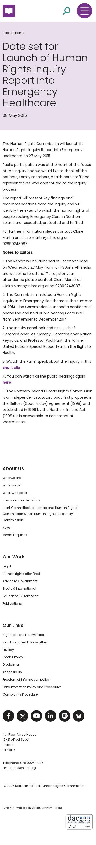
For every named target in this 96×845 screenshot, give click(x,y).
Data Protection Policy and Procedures (32, 687)
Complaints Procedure (20, 694)
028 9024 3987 (31, 763)
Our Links (13, 625)
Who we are (12, 478)
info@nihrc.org (24, 768)
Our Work (13, 556)
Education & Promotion (20, 596)
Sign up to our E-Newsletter (23, 635)
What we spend (15, 493)
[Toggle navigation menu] (84, 11)
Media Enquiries (15, 535)
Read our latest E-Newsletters (25, 642)
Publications (12, 603)
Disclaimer (11, 664)
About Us (13, 468)
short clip (11, 367)
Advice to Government (20, 581)
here (7, 382)
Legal (7, 566)
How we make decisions (21, 500)
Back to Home (13, 33)
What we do (12, 485)
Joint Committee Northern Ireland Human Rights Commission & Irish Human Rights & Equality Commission (40, 513)
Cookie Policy (13, 657)
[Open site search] (66, 11)
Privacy (8, 649)
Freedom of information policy (26, 679)
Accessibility (12, 672)
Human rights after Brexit (22, 573)
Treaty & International (19, 588)
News (7, 527)
